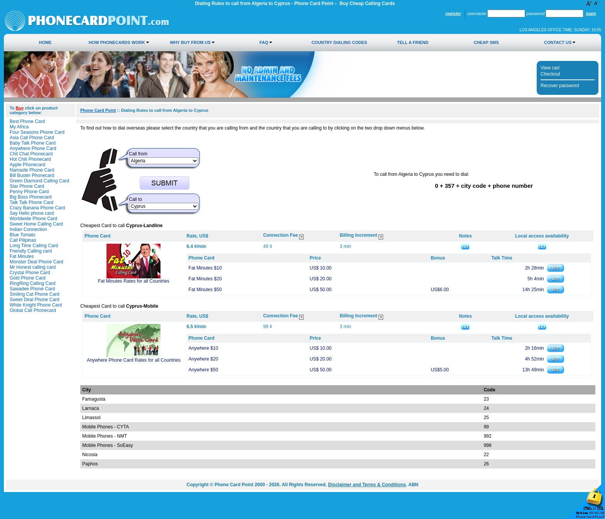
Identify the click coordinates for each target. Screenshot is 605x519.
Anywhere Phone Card (33, 148)
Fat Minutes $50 (205, 289)
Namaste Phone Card (32, 170)
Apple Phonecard (27, 164)
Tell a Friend (412, 42)
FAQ (263, 42)
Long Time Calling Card (34, 245)
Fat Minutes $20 (205, 278)
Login (591, 13)
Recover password (560, 85)
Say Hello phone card (32, 213)
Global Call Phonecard (33, 310)
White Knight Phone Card (36, 305)
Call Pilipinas (23, 240)
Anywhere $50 (203, 369)
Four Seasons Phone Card (37, 132)
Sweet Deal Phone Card (34, 299)
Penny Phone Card (29, 191)
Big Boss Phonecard (31, 197)
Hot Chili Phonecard (30, 159)
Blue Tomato (22, 235)
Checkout (550, 74)
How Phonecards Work (117, 42)
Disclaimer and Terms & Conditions (367, 484)
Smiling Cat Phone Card (34, 294)
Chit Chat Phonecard (31, 154)
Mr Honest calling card (33, 267)
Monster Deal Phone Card (36, 262)
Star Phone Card (27, 186)
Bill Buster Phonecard (32, 175)
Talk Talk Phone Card (31, 202)
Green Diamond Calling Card (39, 181)
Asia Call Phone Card (32, 137)
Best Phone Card (27, 121)
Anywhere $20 (203, 359)
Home (45, 42)
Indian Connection (28, 229)
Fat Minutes (22, 256)
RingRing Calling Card (33, 283)
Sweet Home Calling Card (36, 224)
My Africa (19, 127)
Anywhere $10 (203, 348)
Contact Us (557, 42)
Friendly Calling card (31, 251)
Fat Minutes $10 (205, 268)
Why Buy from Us (190, 42)
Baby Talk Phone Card (33, 143)
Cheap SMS (486, 42)
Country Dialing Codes (339, 42)
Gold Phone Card (28, 278)
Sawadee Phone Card (32, 289)
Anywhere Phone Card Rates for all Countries (134, 360)
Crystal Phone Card (30, 272)
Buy (20, 108)
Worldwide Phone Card (33, 218)
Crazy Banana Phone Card (37, 208)
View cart (550, 68)
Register (453, 13)
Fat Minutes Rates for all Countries (133, 281)
